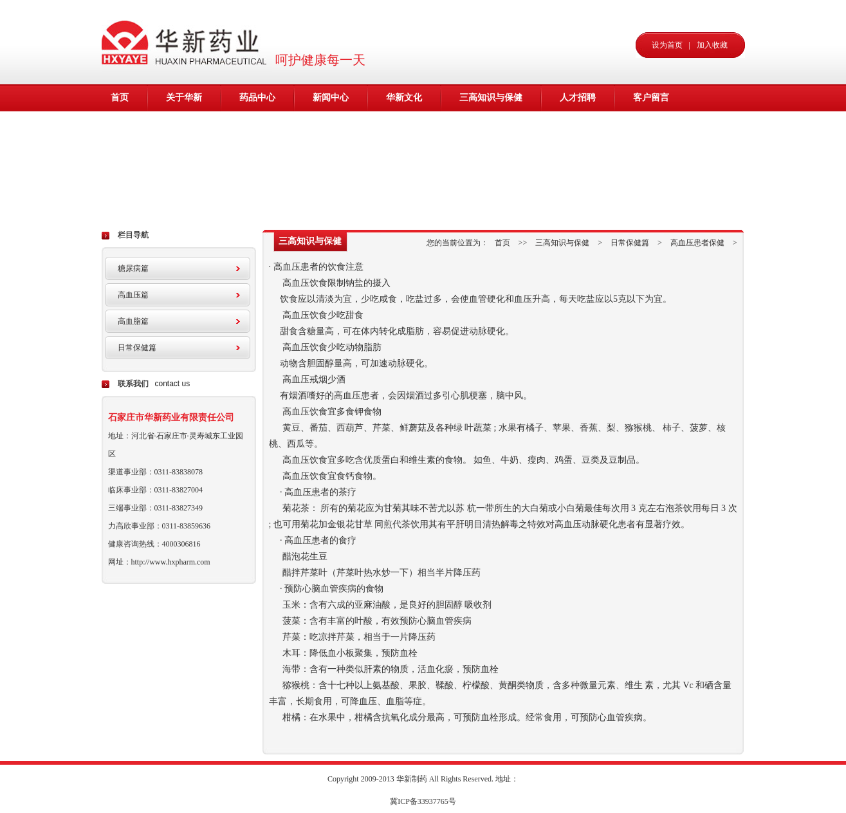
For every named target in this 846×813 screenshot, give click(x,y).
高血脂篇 (133, 321)
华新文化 (404, 97)
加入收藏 (712, 45)
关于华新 (184, 97)
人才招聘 (578, 97)
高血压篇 (133, 294)
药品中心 (257, 97)
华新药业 (187, 42)
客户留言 (651, 97)
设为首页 (667, 45)
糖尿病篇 (133, 268)
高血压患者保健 (697, 242)
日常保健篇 (137, 347)
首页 (120, 97)
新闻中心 (331, 97)
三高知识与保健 (490, 97)
